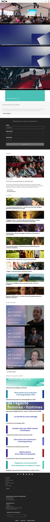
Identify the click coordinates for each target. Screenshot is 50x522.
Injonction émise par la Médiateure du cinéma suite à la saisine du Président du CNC (22, 66)
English (8, 488)
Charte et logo (8, 485)
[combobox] (25, 127)
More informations (6, 113)
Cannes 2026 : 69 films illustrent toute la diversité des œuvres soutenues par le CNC (22, 88)
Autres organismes (9, 480)
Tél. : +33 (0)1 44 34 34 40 (10, 499)
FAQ (7, 484)
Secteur (7, 125)
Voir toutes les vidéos (11, 371)
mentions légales (31, 520)
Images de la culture (9, 506)
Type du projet (9, 137)
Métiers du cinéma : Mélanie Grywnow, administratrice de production (22, 366)
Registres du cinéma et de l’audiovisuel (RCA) (14, 507)
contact (17, 520)
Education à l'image (9, 482)
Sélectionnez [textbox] (9, 127)
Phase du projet (9, 131)
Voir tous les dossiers (11, 191)
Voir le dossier (9, 190)
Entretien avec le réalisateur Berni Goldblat (19, 324)
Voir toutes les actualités (12, 98)
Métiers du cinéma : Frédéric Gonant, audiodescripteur (22, 346)
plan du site (22, 520)
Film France (8, 505)
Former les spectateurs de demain (19, 181)
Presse (7, 481)
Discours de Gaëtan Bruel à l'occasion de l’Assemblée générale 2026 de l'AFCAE (21, 44)
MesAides (8, 504)
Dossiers (7, 478)
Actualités (8, 477)
